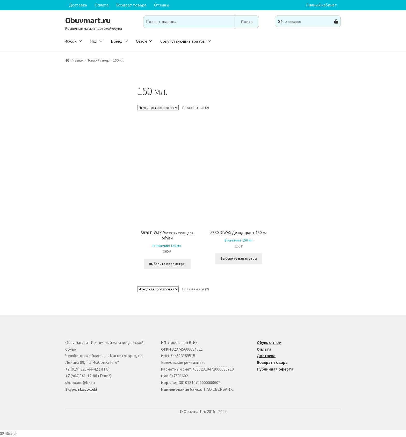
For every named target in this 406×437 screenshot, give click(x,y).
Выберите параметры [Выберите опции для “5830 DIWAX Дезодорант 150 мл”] (239, 258)
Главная (77, 60)
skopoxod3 (87, 389)
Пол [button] (96, 41)
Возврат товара (131, 4)
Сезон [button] (144, 41)
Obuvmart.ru (87, 20)
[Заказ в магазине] (158, 107)
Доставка (78, 4)
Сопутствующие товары (185, 41)
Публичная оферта (275, 369)
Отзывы (161, 4)
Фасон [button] (73, 41)
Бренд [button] (119, 41)
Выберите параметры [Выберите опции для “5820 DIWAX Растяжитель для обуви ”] (167, 263)
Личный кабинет (321, 4)
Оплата (101, 4)
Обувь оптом (269, 342)
